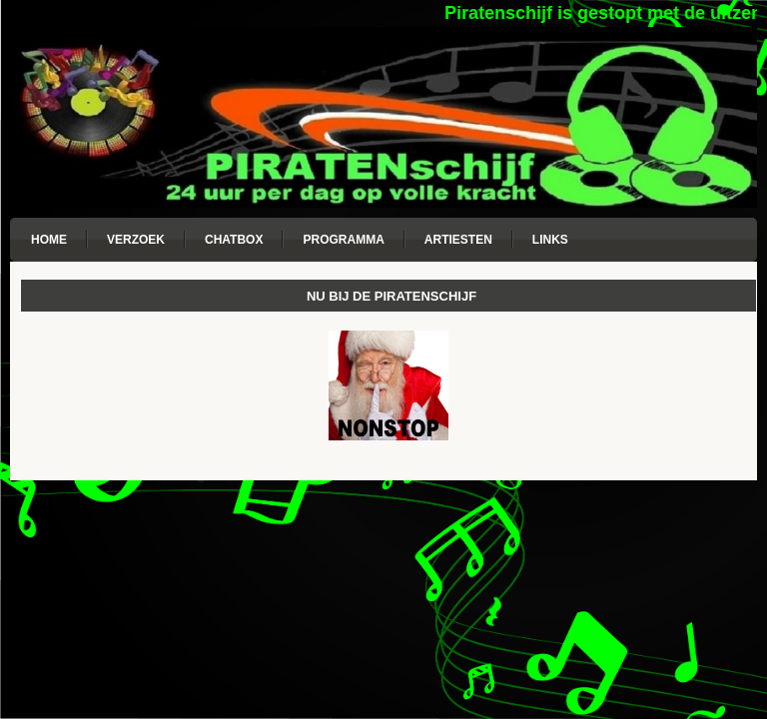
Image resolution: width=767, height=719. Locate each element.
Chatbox (234, 240)
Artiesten (458, 240)
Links (550, 240)
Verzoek (136, 240)
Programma (343, 240)
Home (49, 240)
